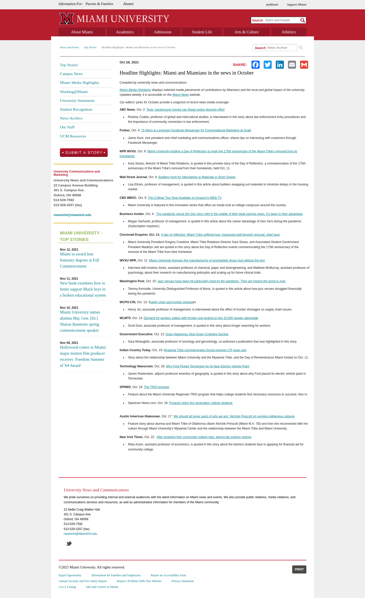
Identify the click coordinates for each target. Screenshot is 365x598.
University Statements (77, 100)
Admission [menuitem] (162, 32)
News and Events (69, 47)
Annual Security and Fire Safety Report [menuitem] (83, 581)
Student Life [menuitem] (202, 32)
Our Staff (67, 127)
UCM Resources (73, 136)
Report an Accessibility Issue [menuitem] (168, 575)
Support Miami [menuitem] (296, 4)
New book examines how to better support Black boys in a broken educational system (83, 289)
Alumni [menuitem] (128, 4)
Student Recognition (76, 109)
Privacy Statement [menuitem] (183, 581)
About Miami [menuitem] (82, 32)
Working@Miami (74, 91)
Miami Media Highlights (79, 82)
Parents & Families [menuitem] (99, 4)
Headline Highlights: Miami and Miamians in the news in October (139, 47)
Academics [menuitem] (125, 32)
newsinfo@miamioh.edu (72, 215)
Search (257, 20)
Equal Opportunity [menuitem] (70, 575)
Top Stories (90, 47)
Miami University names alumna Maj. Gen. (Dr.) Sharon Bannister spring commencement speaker (80, 321)
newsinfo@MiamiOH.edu (80, 534)
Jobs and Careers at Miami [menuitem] (102, 587)
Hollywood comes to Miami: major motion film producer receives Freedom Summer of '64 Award (83, 356)
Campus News (71, 73)
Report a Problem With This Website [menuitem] (139, 581)
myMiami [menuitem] (272, 4)
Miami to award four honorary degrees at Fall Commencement (79, 260)
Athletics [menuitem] (289, 32)
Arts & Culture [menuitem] (247, 32)
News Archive (71, 118)
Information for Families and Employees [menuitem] (116, 575)
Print (299, 569)
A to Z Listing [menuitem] (67, 587)
